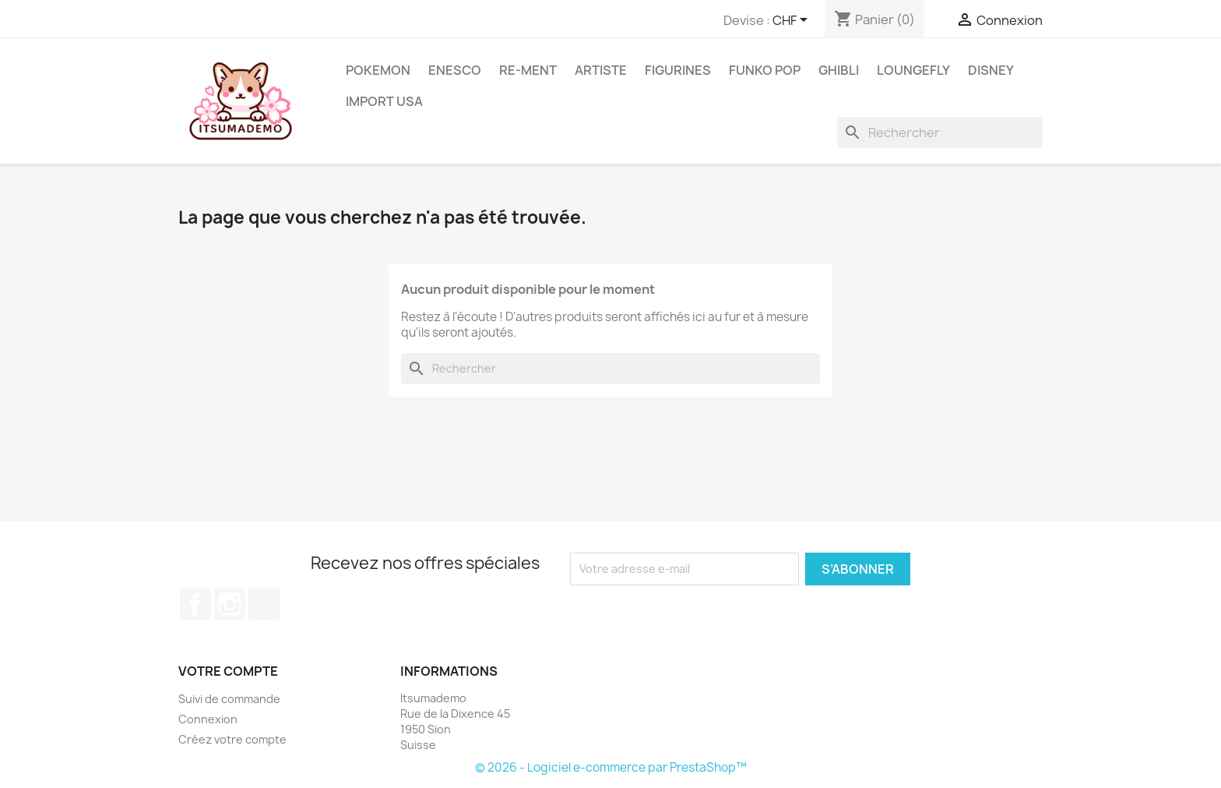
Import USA (384, 101)
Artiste (601, 70)
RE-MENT (528, 70)
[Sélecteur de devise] (792, 21)
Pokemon (378, 70)
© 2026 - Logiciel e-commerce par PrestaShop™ (611, 767)
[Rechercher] (940, 132)
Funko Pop (765, 70)
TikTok (264, 604)
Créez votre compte (232, 739)
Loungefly (913, 70)
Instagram (229, 604)
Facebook (195, 604)
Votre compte (228, 671)
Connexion (208, 719)
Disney (991, 70)
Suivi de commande (229, 698)
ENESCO (454, 70)
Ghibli (838, 70)
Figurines (678, 70)
